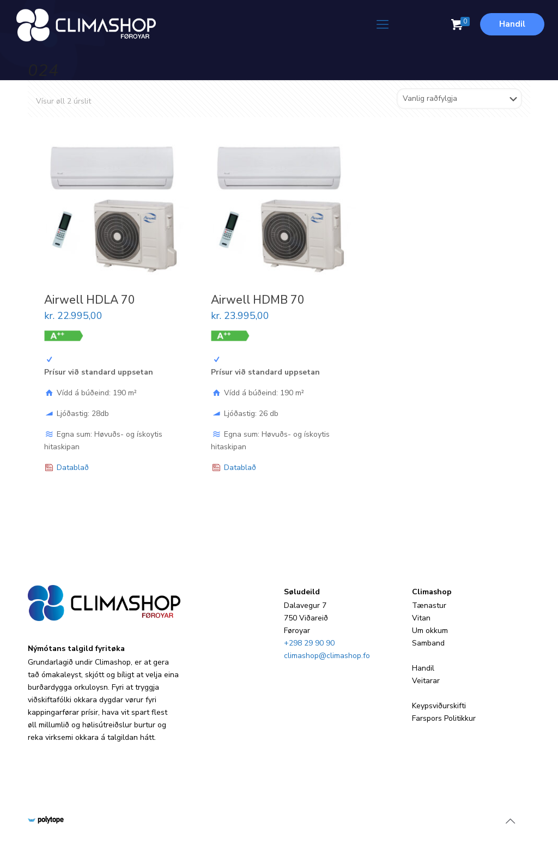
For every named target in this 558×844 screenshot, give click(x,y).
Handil (512, 24)
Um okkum (430, 630)
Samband (428, 643)
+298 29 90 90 (309, 643)
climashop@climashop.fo (327, 655)
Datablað (73, 467)
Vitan (421, 618)
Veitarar (426, 681)
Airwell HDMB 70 (258, 300)
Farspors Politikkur (444, 718)
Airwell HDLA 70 (89, 300)
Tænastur (429, 605)
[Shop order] (459, 98)
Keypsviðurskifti (439, 706)
